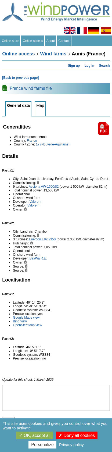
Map (40, 105)
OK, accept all (34, 435)
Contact (64, 41)
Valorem (35, 202)
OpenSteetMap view (27, 325)
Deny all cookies (77, 435)
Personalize (42, 444)
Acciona (34, 186)
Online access (33, 41)
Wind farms (53, 53)
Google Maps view (26, 317)
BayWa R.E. (38, 258)
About (51, 41)
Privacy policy (71, 444)
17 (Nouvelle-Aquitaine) (52, 144)
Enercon (35, 239)
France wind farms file (31, 88)
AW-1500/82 (50, 186)
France (32, 141)
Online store (10, 41)
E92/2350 (49, 239)
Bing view (20, 321)
